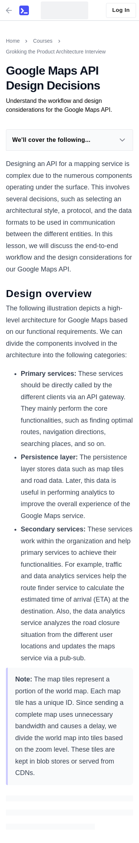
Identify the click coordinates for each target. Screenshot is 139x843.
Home (13, 41)
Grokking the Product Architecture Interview (56, 52)
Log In (121, 10)
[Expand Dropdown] (122, 140)
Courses (42, 41)
